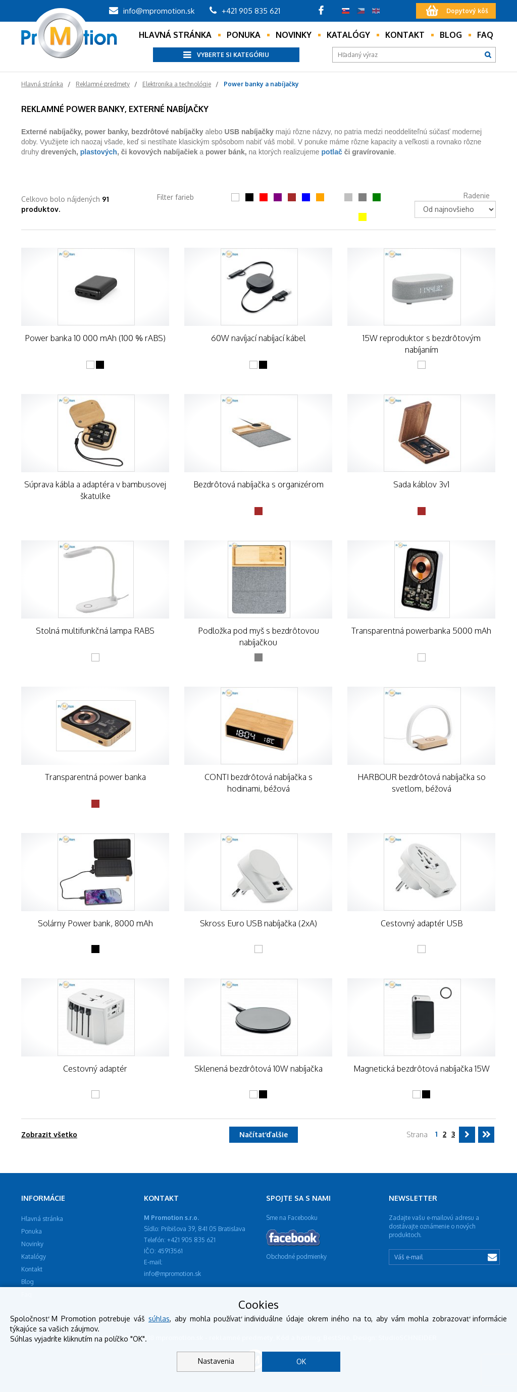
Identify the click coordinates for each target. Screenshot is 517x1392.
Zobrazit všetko (49, 1134)
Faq (485, 35)
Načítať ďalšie (263, 1134)
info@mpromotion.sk (151, 11)
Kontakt (405, 35)
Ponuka (244, 35)
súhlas (159, 1318)
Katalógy (348, 35)
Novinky (294, 35)
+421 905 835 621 (245, 11)
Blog (451, 35)
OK (301, 1361)
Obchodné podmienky (296, 1256)
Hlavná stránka (175, 35)
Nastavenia (216, 1361)
